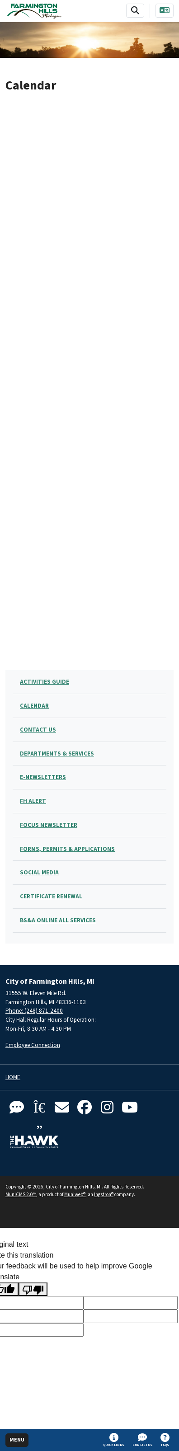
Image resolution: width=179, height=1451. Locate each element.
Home (12, 1077)
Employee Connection (32, 1045)
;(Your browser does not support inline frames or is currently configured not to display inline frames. (89, 374)
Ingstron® (103, 1194)
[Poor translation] (33, 1289)
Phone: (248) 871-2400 (34, 1010)
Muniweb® (74, 1194)
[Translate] (164, 11)
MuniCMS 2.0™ (20, 1194)
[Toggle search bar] (135, 11)
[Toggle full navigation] (16, 1440)
